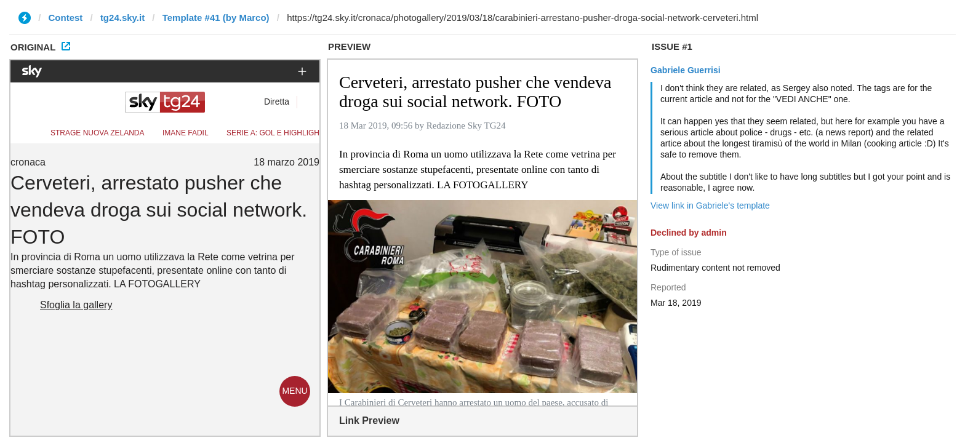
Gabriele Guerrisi (686, 70)
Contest (66, 17)
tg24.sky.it (122, 17)
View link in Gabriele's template (710, 205)
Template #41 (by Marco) (216, 17)
